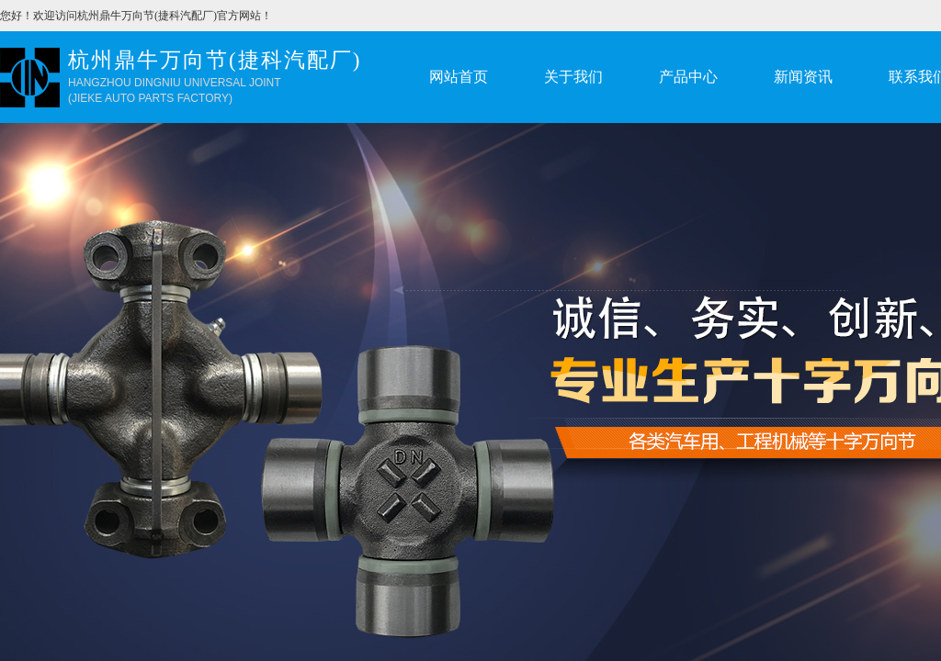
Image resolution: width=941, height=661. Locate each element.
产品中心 (688, 76)
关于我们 (573, 76)
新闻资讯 (803, 76)
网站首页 (458, 76)
